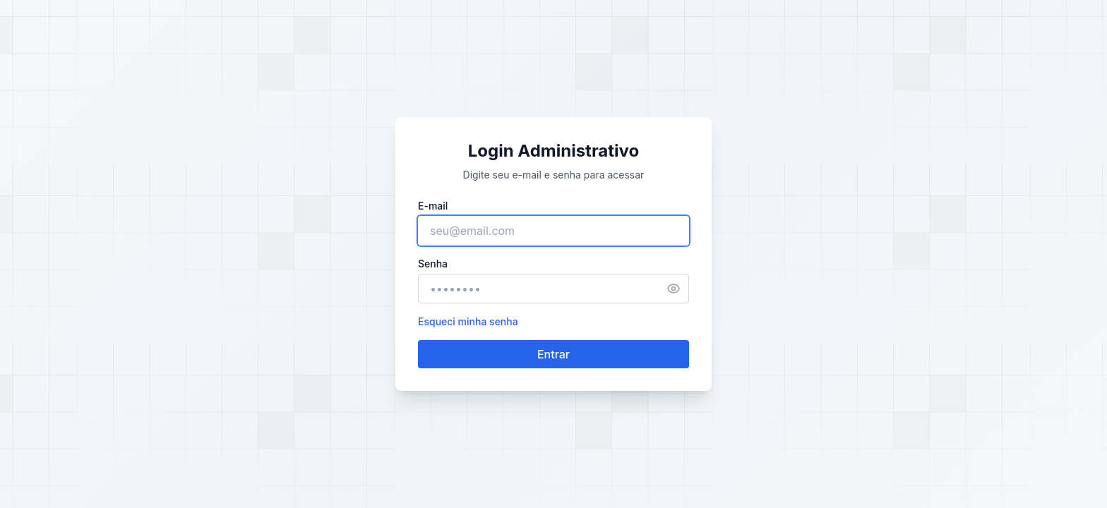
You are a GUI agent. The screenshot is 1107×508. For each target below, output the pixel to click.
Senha (433, 264)
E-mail (433, 206)
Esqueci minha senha (468, 321)
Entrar (553, 354)
